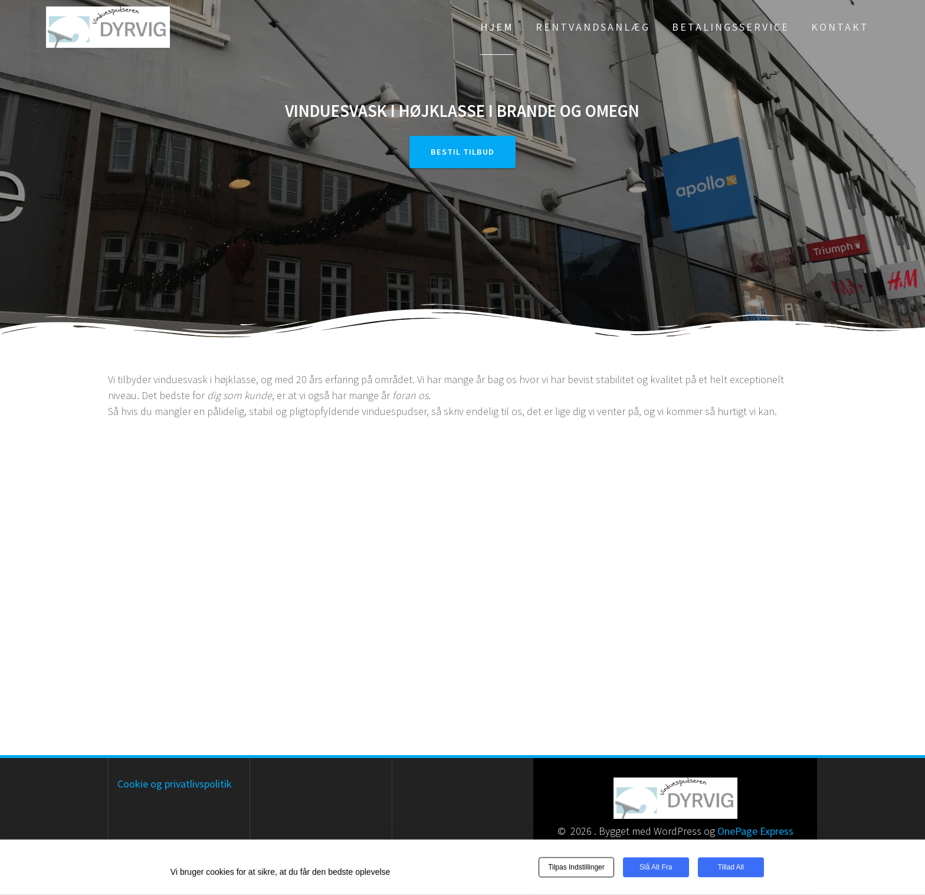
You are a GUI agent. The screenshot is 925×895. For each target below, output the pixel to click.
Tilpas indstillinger (576, 868)
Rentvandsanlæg (593, 27)
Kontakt (840, 27)
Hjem (497, 27)
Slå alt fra (655, 868)
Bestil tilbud (462, 151)
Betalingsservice (730, 27)
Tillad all (731, 868)
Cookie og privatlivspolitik (174, 784)
